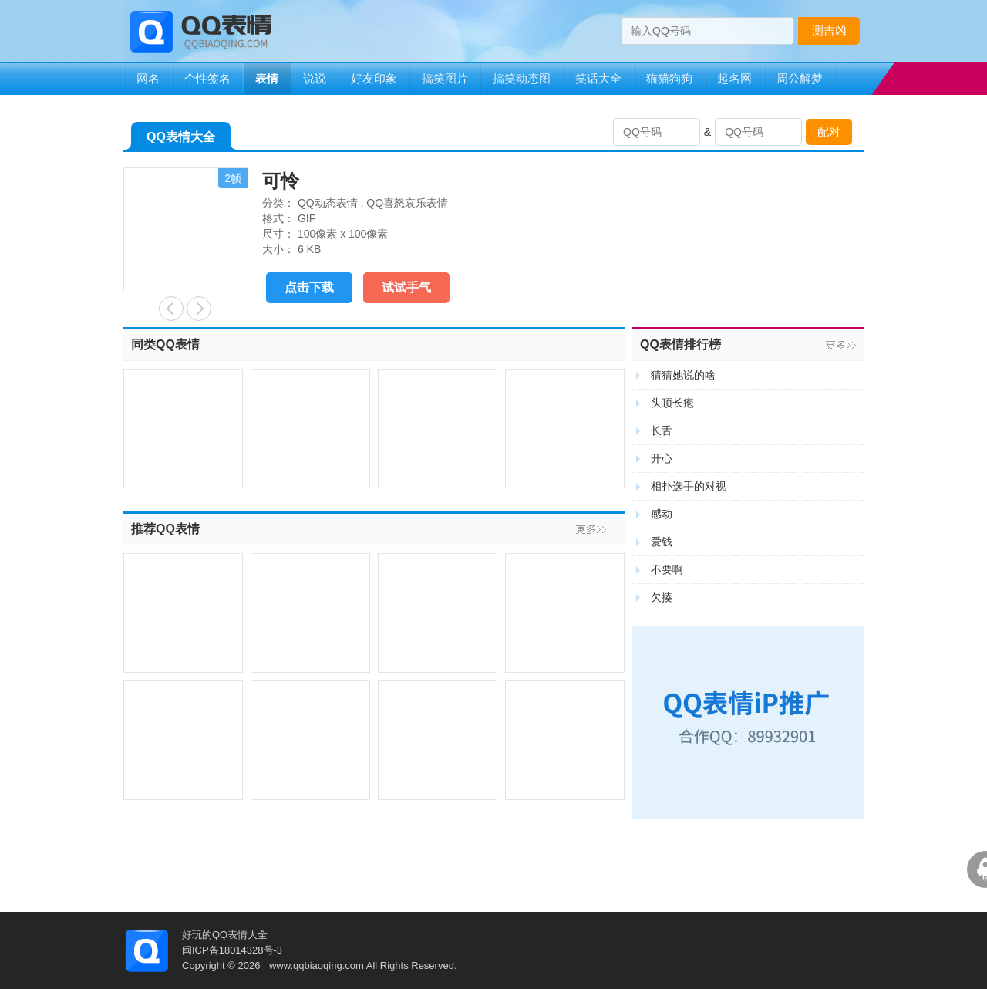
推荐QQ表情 (165, 528)
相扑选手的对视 (688, 486)
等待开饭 (199, 308)
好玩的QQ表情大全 (225, 934)
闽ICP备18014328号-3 (232, 950)
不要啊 (667, 569)
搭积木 (171, 308)
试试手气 (406, 287)
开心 (661, 458)
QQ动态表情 (328, 203)
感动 (661, 514)
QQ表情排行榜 (680, 344)
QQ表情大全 (181, 140)
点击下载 (309, 287)
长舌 (661, 430)
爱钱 (661, 541)
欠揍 (661, 597)
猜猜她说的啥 (683, 375)
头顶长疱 (672, 403)
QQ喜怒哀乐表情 (407, 203)
